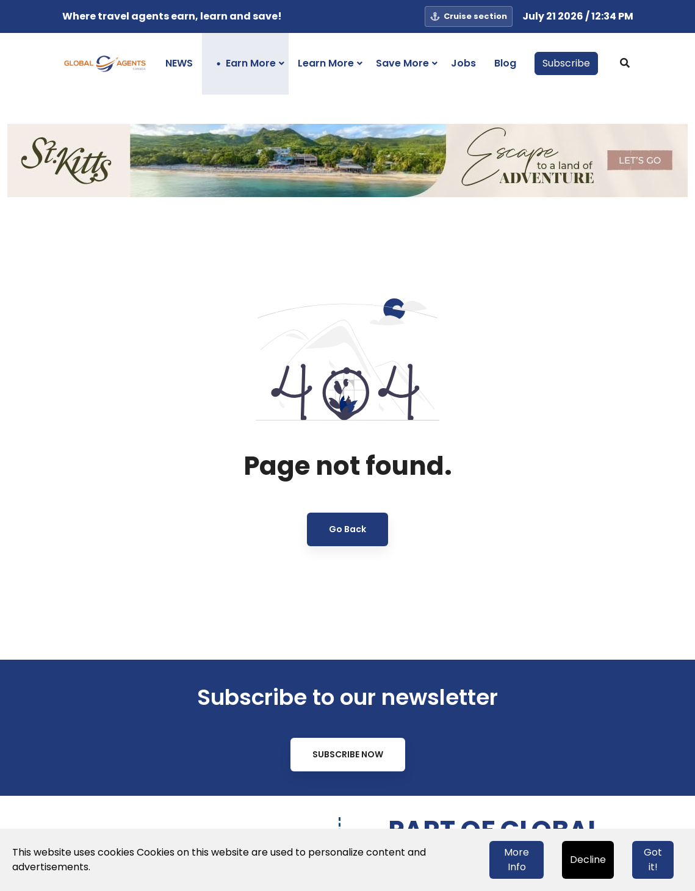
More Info (516, 859)
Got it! (653, 859)
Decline (588, 860)
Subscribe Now (347, 754)
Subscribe (566, 63)
